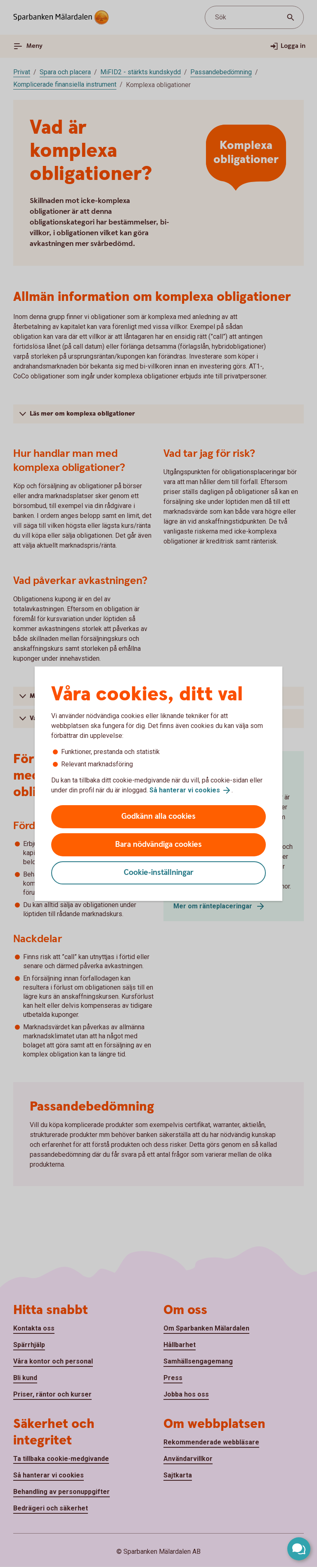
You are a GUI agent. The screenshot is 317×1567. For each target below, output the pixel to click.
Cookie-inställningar (159, 872)
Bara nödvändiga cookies (158, 844)
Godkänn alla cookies (158, 816)
